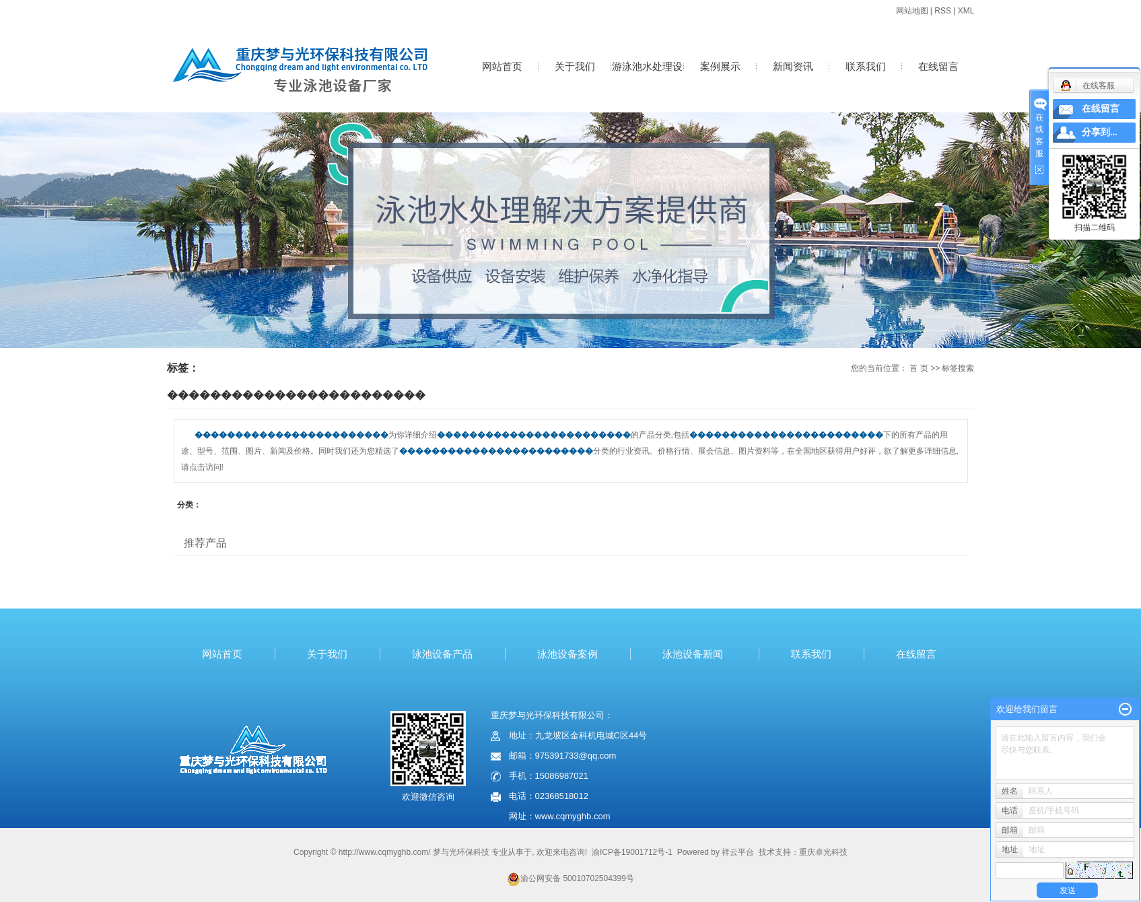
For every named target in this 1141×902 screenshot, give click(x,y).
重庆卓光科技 (823, 852)
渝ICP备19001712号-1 (632, 852)
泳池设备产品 (442, 654)
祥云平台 (738, 852)
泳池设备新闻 (692, 654)
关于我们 (575, 66)
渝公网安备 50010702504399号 (570, 878)
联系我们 (865, 66)
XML (966, 10)
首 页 (918, 368)
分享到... (1099, 132)
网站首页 (502, 66)
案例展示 (720, 66)
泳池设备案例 (567, 654)
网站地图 (912, 10)
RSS (942, 10)
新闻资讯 (793, 66)
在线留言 (938, 66)
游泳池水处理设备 (647, 80)
